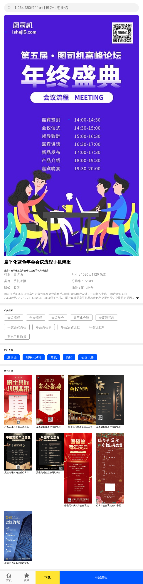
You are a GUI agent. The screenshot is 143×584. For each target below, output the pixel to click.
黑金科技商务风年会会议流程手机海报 (82, 427)
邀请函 (12, 357)
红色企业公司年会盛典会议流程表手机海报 (18, 427)
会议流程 (13, 317)
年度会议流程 (16, 327)
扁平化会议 (81, 317)
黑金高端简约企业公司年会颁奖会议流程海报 (18, 472)
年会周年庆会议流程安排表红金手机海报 (50, 427)
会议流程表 (106, 317)
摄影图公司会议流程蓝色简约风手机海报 (18, 563)
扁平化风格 (33, 357)
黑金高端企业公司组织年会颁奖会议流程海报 (50, 472)
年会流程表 (43, 327)
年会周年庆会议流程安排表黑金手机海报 (110, 427)
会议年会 (57, 317)
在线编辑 (101, 577)
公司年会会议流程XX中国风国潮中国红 (110, 505)
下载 (47, 577)
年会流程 (35, 317)
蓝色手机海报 (16, 337)
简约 (69, 357)
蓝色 (54, 357)
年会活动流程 (70, 327)
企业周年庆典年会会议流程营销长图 (78, 505)
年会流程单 (97, 327)
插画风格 (87, 357)
